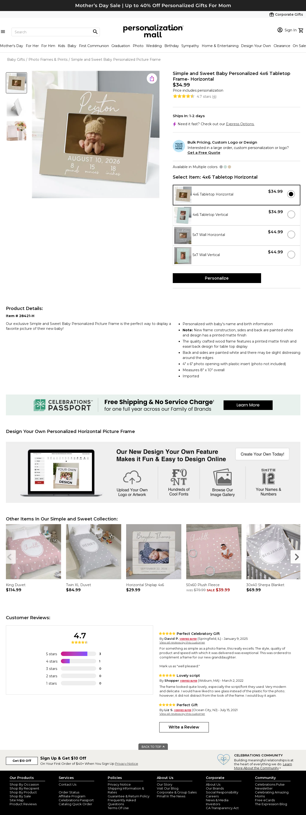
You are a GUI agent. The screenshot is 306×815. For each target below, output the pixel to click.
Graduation (120, 46)
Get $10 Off (22, 761)
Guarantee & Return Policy (128, 796)
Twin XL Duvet (78, 585)
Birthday (171, 46)
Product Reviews (23, 804)
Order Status (69, 792)
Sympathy (190, 46)
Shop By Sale (20, 796)
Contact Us (67, 784)
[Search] (56, 32)
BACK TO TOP (153, 747)
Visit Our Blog (167, 788)
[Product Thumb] (16, 82)
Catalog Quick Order (75, 804)
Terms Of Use (118, 808)
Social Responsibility (222, 792)
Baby (71, 46)
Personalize (217, 278)
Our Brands (215, 788)
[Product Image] (96, 135)
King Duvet (16, 585)
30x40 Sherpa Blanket (265, 585)
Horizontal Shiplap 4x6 (145, 585)
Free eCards (265, 800)
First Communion (94, 46)
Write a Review (184, 727)
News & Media (217, 800)
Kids (61, 46)
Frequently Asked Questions (122, 802)
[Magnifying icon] (95, 32)
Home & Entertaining (220, 46)
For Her (32, 46)
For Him (48, 46)
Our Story (164, 784)
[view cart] (301, 29)
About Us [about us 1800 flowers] (213, 784)
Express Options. (240, 124)
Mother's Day (11, 46)
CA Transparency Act (222, 808)
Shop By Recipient (24, 788)
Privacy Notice (126, 764)
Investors (213, 804)
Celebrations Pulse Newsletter (270, 786)
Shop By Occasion (24, 784)
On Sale (299, 46)
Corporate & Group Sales (177, 792)
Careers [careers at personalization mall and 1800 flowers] (212, 796)
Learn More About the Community (263, 766)
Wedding (154, 46)
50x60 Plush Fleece (203, 585)
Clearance (282, 46)
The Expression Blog (271, 804)
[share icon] (152, 78)
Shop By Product (23, 792)
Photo (138, 46)
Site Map (17, 800)
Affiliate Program (72, 796)
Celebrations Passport (76, 800)
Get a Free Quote (203, 152)
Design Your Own (256, 46)
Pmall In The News (171, 796)
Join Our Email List (73, 788)
